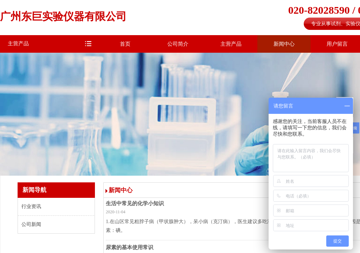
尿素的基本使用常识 (129, 247)
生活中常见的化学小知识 (135, 203)
